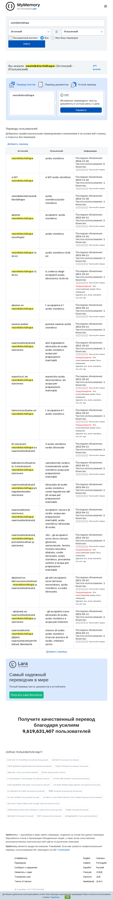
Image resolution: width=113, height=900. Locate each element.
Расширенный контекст (23, 38)
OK (67, 897)
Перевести (81, 110)
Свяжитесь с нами (23, 872)
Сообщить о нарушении (26, 867)
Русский (100, 867)
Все (44, 38)
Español (87, 867)
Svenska (100, 858)
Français (87, 872)
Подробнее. (55, 897)
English (86, 858)
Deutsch (87, 876)
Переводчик (20, 863)
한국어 (99, 881)
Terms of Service (23, 881)
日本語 (99, 872)
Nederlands (88, 881)
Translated (23, 876)
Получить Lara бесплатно (26, 694)
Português (101, 863)
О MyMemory (21, 858)
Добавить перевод (18, 144)
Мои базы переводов (64, 38)
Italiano (87, 863)
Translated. (64, 850)
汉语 (98, 876)
